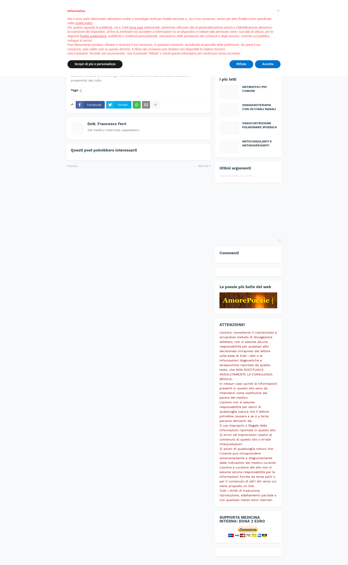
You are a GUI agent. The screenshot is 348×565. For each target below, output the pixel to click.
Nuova (73, 166)
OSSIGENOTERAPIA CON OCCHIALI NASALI (259, 107)
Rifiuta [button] (241, 64)
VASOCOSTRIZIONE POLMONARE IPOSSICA (259, 125)
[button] (278, 10)
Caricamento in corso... (237, 175)
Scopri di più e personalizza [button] (95, 64)
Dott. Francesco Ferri (106, 124)
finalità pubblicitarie (93, 36)
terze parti (136, 27)
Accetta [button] (267, 64)
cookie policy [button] (83, 23)
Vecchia (203, 166)
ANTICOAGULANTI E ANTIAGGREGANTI (257, 143)
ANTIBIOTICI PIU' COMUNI (254, 89)
